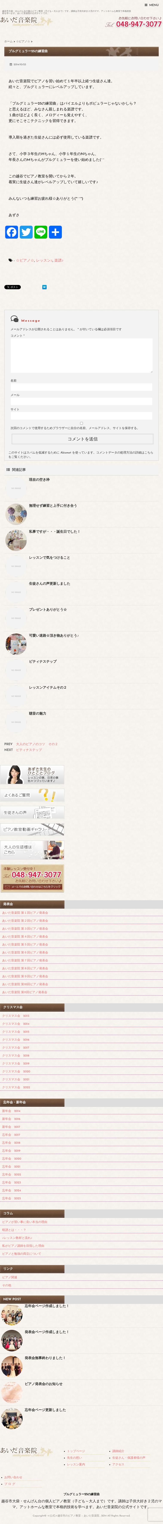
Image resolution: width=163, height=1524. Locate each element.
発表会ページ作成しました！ (47, 1332)
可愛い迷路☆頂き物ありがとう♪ (54, 636)
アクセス (118, 1464)
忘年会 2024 (11, 1190)
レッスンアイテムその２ (48, 688)
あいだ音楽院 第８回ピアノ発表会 (25, 968)
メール (15, 395)
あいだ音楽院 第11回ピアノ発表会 (24, 992)
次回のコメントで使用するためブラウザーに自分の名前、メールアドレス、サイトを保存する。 (75, 428)
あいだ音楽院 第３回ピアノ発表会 (25, 928)
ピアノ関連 (9, 1277)
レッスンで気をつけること (49, 558)
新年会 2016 (11, 1119)
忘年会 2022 (11, 1174)
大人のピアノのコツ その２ (37, 744)
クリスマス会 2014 (15, 1024)
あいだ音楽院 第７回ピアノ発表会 (25, 960)
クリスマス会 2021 (15, 1079)
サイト (15, 409)
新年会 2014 (11, 1111)
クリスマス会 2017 (15, 1047)
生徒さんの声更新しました (49, 584)
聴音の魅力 (37, 714)
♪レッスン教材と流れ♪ (17, 1238)
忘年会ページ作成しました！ (47, 1306)
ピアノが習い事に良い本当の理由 (24, 1222)
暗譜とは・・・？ (14, 1230)
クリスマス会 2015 (15, 1032)
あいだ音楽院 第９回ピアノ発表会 (25, 976)
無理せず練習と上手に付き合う (53, 506)
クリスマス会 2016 (15, 1039)
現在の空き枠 (39, 480)
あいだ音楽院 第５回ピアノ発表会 (25, 944)
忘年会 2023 (11, 1182)
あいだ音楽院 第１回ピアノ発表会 (25, 913)
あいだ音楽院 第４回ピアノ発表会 (25, 936)
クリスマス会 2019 (15, 1063)
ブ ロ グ (9, 1484)
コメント (17, 336)
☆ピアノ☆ (25, 260)
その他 (6, 1285)
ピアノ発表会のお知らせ (43, 1384)
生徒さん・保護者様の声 (128, 1458)
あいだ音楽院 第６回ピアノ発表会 (25, 952)
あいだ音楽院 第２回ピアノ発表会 (25, 921)
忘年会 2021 (11, 1166)
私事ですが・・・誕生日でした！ (55, 532)
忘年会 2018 (11, 1143)
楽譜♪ (59, 260)
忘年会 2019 (11, 1151)
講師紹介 (118, 1451)
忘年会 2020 (11, 1158)
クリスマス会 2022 (16, 1087)
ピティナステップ (42, 662)
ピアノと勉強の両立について (21, 1254)
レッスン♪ (44, 260)
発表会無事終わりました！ (45, 1358)
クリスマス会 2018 (15, 1055)
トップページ (76, 1451)
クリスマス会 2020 (16, 1071)
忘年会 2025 (11, 1198)
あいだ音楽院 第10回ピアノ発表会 (25, 984)
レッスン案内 (76, 1464)
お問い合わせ (13, 1477)
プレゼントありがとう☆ (48, 610)
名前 (14, 380)
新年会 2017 (11, 1127)
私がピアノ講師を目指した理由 (23, 1246)
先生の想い (74, 1458)
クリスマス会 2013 (15, 1016)
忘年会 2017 (11, 1135)
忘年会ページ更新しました (45, 1410)
